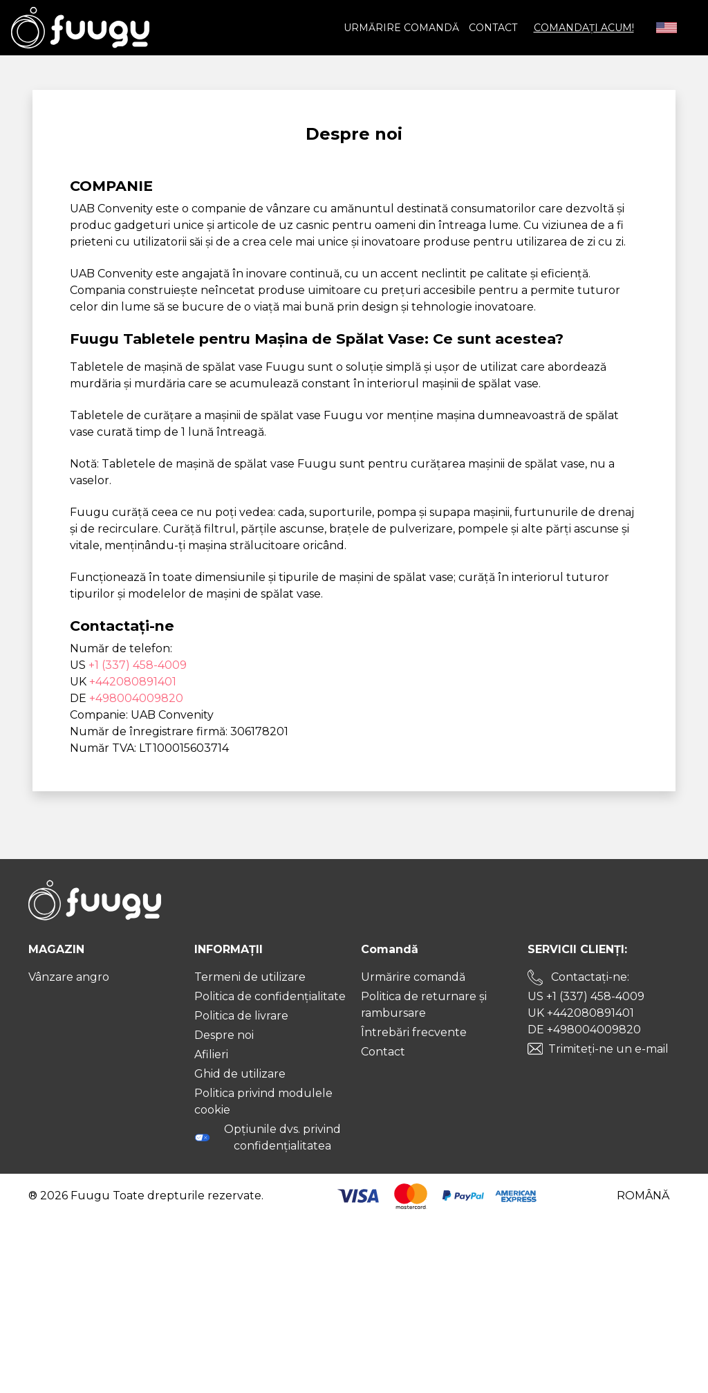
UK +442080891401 (581, 1013)
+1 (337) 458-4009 (137, 665)
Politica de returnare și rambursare (424, 1005)
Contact (493, 27)
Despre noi (224, 1035)
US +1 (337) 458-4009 (586, 996)
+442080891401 (132, 681)
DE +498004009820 (584, 1029)
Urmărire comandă (401, 27)
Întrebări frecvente (414, 1032)
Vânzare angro (68, 977)
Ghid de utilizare (240, 1073)
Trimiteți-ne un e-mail (608, 1048)
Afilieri (211, 1054)
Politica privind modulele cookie (263, 1101)
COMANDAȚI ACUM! (584, 27)
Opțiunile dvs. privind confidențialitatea (267, 1137)
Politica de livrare (241, 1015)
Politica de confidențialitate (270, 996)
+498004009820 (136, 698)
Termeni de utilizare (250, 977)
